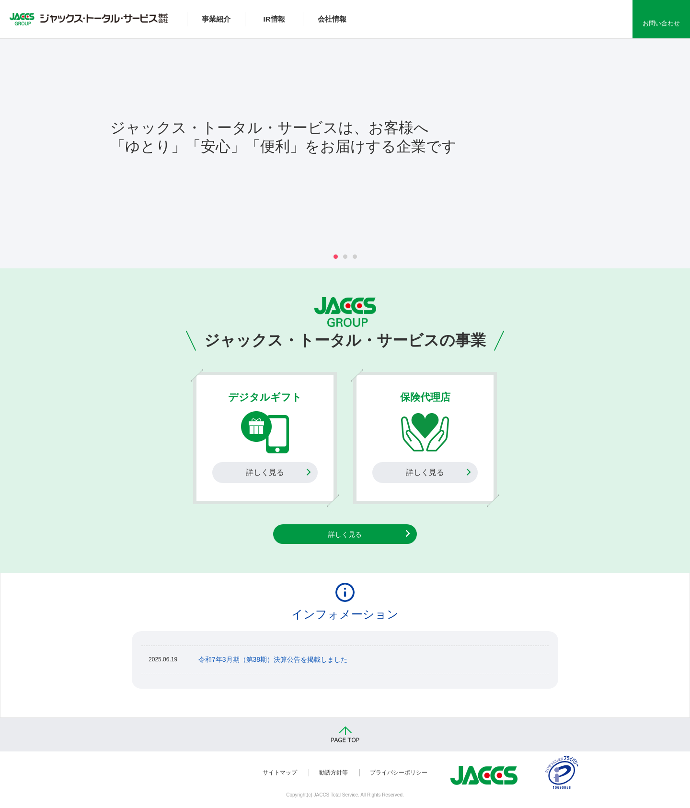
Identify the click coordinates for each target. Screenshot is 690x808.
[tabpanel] (345, 142)
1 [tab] (336, 256)
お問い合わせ (661, 23)
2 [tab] (345, 256)
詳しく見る (265, 472)
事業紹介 (216, 19)
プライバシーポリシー (398, 772)
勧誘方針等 (333, 772)
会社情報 (332, 19)
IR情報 (274, 19)
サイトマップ (280, 772)
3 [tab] (355, 256)
